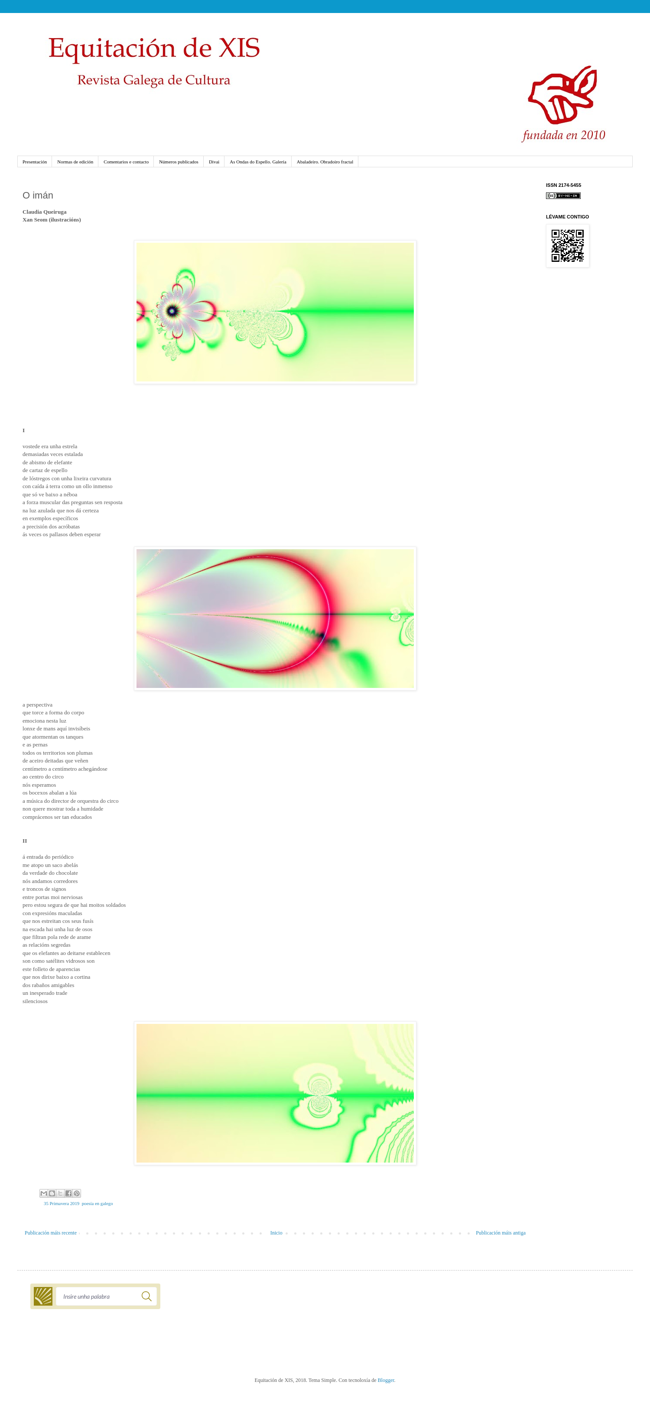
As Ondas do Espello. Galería (258, 161)
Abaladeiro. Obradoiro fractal (325, 161)
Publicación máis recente (51, 1233)
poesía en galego (97, 1203)
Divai (214, 161)
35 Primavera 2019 (61, 1203)
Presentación (35, 161)
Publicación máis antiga (501, 1233)
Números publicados (178, 161)
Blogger (386, 1380)
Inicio (276, 1233)
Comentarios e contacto (126, 161)
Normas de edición (75, 161)
